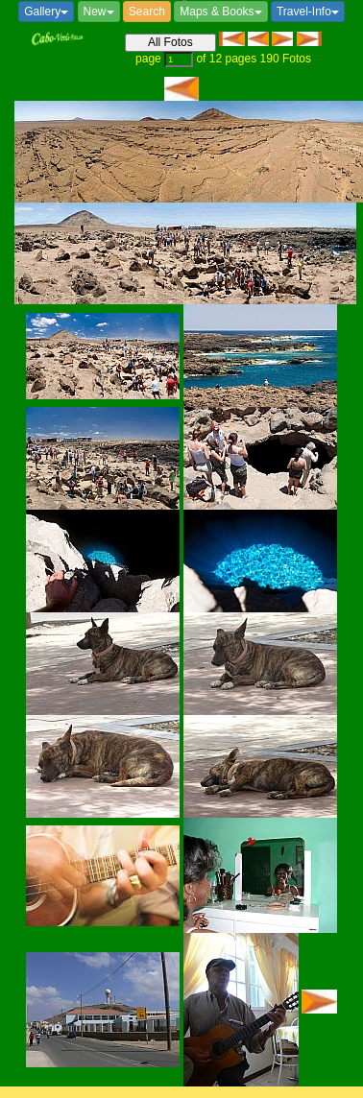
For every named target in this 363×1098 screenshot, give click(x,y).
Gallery (46, 11)
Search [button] (147, 11)
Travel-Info (308, 11)
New (99, 11)
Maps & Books (220, 11)
